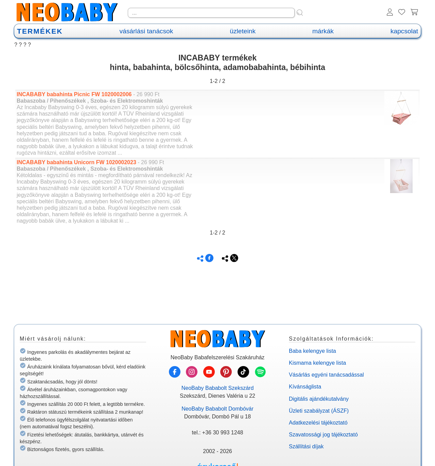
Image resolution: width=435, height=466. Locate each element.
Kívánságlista (305, 387)
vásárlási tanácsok (146, 31)
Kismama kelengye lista (317, 363)
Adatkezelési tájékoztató (318, 423)
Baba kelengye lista (312, 351)
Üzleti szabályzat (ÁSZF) (319, 411)
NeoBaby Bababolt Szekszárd (217, 388)
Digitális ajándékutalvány (319, 399)
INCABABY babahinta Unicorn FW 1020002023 (77, 162)
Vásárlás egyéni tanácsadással (326, 375)
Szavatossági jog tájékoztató (323, 434)
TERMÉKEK (40, 31)
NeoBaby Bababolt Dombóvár (217, 409)
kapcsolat (404, 31)
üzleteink (243, 31)
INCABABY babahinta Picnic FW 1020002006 (75, 94)
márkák (323, 31)
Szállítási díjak (306, 446)
